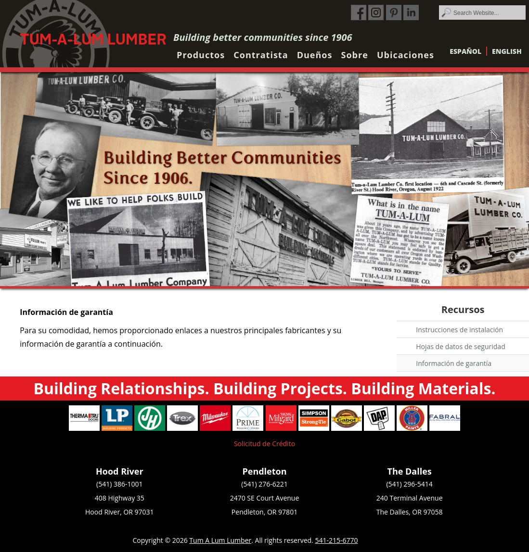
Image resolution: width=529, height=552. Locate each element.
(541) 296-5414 (409, 484)
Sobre (354, 55)
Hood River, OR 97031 (119, 511)
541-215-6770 (336, 540)
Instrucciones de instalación (459, 329)
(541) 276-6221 (264, 484)
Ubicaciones (405, 55)
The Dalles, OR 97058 (409, 511)
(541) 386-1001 (119, 484)
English (507, 51)
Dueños (315, 55)
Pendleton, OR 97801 (264, 511)
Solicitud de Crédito (264, 443)
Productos (201, 55)
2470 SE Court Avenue (264, 497)
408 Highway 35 (119, 497)
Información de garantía (453, 363)
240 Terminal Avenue (409, 497)
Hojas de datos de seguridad (460, 346)
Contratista (260, 55)
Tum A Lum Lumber (220, 540)
